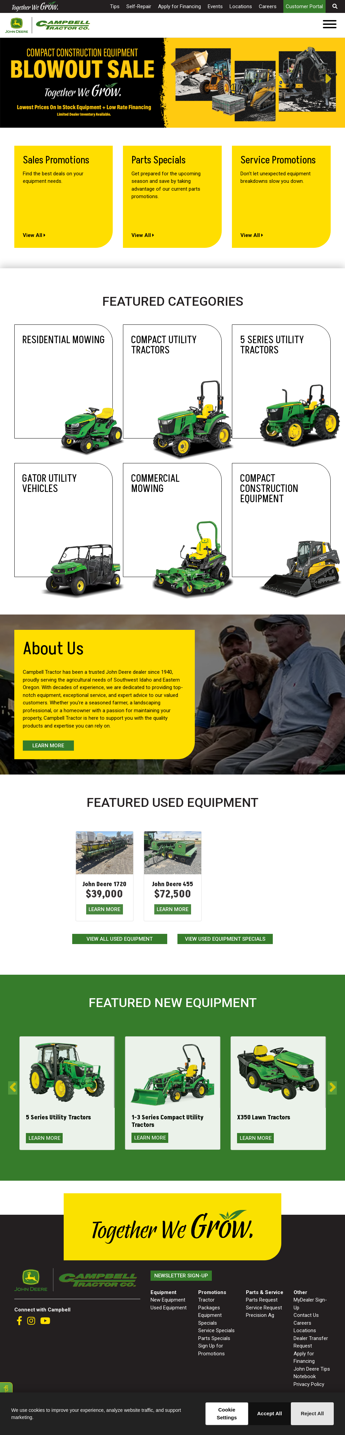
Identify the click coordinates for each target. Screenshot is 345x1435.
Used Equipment (169, 1308)
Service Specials (216, 1330)
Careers (268, 6)
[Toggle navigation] (329, 25)
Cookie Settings (227, 1413)
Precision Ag (260, 1315)
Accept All (269, 1413)
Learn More (48, 746)
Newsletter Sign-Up (181, 1276)
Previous (3, 79)
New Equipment (168, 1300)
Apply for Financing (179, 6)
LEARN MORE (104, 909)
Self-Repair (138, 6)
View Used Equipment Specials (225, 939)
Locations (241, 6)
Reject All (312, 1413)
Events (215, 6)
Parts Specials (214, 1338)
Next (334, 79)
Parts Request (262, 1300)
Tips (115, 6)
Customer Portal (304, 6)
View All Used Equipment (120, 939)
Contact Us (306, 1315)
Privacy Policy (309, 1384)
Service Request (264, 1308)
